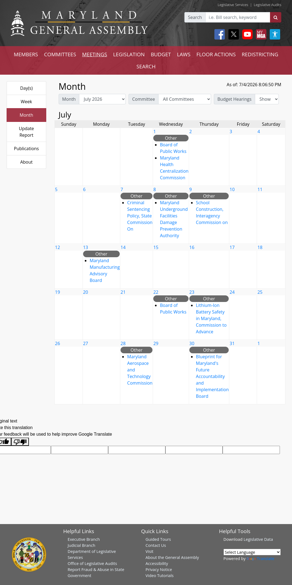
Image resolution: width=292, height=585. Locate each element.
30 (191, 343)
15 (155, 247)
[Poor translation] (20, 442)
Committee (143, 99)
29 (155, 343)
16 (191, 247)
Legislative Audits (267, 4)
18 (259, 247)
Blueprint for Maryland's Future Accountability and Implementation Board (212, 376)
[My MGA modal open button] (260, 34)
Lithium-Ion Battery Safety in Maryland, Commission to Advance (211, 318)
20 (85, 292)
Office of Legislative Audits (92, 563)
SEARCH (146, 66)
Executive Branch (84, 539)
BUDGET (161, 54)
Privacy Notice (159, 569)
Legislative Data (258, 539)
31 (232, 343)
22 (155, 292)
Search (195, 17)
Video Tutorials (160, 575)
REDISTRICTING (260, 54)
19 (57, 292)
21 (123, 292)
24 (232, 292)
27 (85, 343)
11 (259, 189)
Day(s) (26, 88)
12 (57, 247)
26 (57, 343)
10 (232, 189)
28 (123, 343)
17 (232, 247)
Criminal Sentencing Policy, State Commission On (139, 216)
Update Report (26, 131)
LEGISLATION (129, 54)
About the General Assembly (172, 557)
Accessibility (157, 563)
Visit (149, 551)
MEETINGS (94, 54)
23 (191, 292)
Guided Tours (158, 539)
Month (26, 115)
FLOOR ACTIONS (216, 54)
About (26, 162)
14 (123, 247)
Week (26, 102)
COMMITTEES (60, 54)
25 (259, 292)
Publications (26, 148)
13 (85, 247)
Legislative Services (233, 4)
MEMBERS (26, 54)
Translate (260, 558)
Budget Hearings (234, 99)
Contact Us (156, 545)
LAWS (183, 54)
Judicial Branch (81, 545)
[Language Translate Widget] (252, 552)
